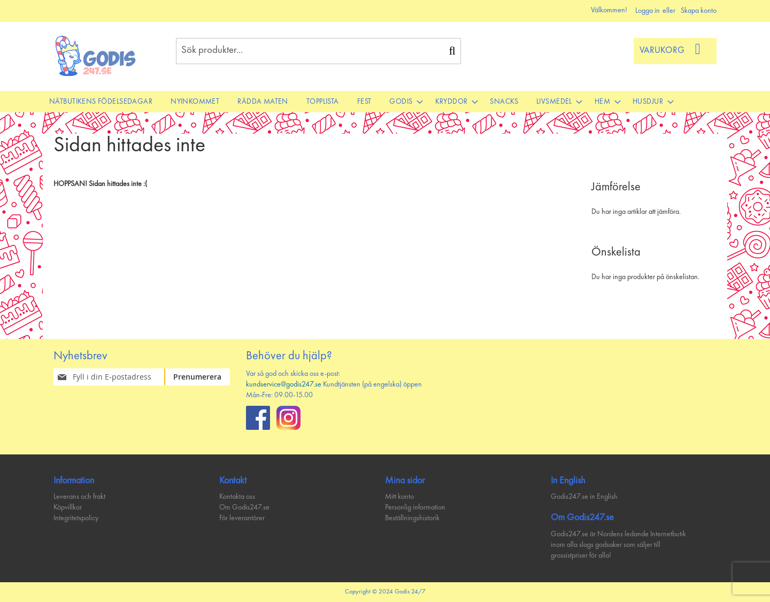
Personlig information (415, 507)
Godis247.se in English (584, 496)
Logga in (647, 10)
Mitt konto (399, 496)
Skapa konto (699, 10)
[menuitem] (101, 101)
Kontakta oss (237, 496)
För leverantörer (242, 518)
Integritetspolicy (75, 518)
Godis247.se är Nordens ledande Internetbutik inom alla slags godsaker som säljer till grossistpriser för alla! (618, 544)
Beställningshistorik (412, 518)
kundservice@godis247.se (283, 384)
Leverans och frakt (79, 496)
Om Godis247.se (244, 507)
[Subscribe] (203, 376)
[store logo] (95, 56)
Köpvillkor (67, 507)
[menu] (385, 101)
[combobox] (318, 51)
